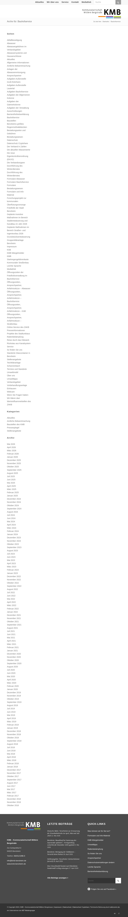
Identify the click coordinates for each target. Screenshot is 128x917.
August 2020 (12, 667)
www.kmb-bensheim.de (16, 864)
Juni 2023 (11, 557)
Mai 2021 (11, 637)
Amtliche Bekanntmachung (18, 66)
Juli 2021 (11, 631)
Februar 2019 (13, 725)
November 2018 (14, 734)
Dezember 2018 (14, 731)
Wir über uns (53, 2)
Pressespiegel (13, 428)
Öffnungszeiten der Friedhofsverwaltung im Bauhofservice (17, 275)
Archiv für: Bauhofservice (19, 21)
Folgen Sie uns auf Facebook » (103, 889)
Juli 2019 (11, 708)
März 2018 (11, 760)
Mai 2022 (11, 599)
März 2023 (11, 567)
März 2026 (11, 450)
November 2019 (14, 696)
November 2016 (14, 802)
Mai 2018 (11, 754)
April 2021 (11, 641)
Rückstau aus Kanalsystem (19, 343)
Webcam (11, 392)
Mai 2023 (11, 560)
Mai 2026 (11, 444)
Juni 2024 (11, 518)
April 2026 (11, 447)
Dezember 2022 (14, 576)
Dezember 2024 (14, 499)
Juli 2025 (11, 476)
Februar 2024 (13, 531)
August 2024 (12, 512)
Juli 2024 (11, 515)
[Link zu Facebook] (119, 913)
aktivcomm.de (115, 907)
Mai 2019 (11, 715)
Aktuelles (39, 2)
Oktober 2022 (13, 583)
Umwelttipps (12, 379)
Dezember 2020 (14, 654)
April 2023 (11, 563)
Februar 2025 (13, 492)
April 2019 (11, 718)
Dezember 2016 (14, 799)
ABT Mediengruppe (28, 910)
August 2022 (12, 589)
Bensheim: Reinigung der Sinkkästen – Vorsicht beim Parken (61, 853)
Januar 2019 (12, 728)
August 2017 (12, 783)
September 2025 (14, 470)
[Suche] (104, 880)
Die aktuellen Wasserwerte (18, 150)
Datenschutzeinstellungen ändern (101, 862)
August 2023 (12, 550)
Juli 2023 (11, 554)
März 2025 (11, 489)
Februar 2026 (13, 454)
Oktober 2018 (13, 738)
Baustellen (11, 121)
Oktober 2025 (13, 466)
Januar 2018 (12, 767)
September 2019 (14, 702)
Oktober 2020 (13, 660)
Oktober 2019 (13, 699)
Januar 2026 (12, 457)
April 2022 (11, 602)
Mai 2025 (11, 483)
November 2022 (14, 580)
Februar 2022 (13, 609)
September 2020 (14, 663)
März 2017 (11, 792)
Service (65, 2)
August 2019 (12, 705)
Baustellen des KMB (16, 424)
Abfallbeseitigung (14, 40)
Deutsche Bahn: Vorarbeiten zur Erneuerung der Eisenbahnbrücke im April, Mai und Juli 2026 (63, 833)
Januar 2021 (12, 650)
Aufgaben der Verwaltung (18, 108)
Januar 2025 (12, 496)
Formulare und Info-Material (99, 836)
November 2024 (14, 502)
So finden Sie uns (14, 350)
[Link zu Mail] (115, 913)
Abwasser (11, 43)
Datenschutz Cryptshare (17, 143)
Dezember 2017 (14, 770)
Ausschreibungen (14, 111)
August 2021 (12, 628)
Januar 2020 (12, 689)
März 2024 (11, 528)
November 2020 (14, 657)
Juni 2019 (11, 712)
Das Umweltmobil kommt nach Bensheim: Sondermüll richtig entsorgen (62, 867)
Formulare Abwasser (16, 179)
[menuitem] (39, 2)
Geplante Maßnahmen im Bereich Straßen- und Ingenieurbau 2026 (18, 230)
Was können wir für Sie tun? (99, 831)
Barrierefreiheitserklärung (18, 114)
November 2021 (14, 618)
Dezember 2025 (14, 460)
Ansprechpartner (14, 75)
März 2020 (11, 683)
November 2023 (14, 541)
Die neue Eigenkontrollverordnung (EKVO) (17, 156)
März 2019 (11, 721)
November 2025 (14, 463)
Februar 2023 (13, 570)
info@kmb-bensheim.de (16, 861)
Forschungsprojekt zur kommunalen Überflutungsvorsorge (16, 201)
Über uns (11, 375)
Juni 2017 (11, 786)
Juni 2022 (11, 596)
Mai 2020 (11, 676)
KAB (9, 250)
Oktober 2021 (13, 621)
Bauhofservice (13, 117)
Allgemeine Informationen (18, 62)
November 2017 (14, 773)
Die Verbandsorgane (16, 162)
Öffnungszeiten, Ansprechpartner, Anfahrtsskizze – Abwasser (18, 285)
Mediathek (86, 2)
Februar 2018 (13, 763)
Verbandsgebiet (13, 382)
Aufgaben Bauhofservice (17, 92)
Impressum (12, 246)
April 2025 (11, 486)
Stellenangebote (14, 359)
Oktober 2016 (13, 805)
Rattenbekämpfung (15, 337)
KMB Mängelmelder (15, 253)
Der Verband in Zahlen (16, 146)
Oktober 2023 (13, 544)
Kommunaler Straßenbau (18, 263)
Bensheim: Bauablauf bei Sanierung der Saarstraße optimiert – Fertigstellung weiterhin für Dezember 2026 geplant (61, 842)
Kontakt (75, 2)
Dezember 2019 (14, 692)
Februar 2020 (13, 686)
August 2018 (12, 744)
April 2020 (11, 680)
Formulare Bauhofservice (18, 182)
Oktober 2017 (13, 776)
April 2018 (11, 757)
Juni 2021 (11, 634)
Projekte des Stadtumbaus (18, 333)
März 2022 (11, 605)
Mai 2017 (11, 789)
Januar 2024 (12, 534)
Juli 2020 (11, 670)
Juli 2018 (11, 747)
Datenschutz (12, 140)
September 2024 (14, 509)
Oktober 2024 (13, 505)
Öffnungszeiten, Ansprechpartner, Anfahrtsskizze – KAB (16, 307)
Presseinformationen (16, 330)
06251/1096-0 (19, 856)
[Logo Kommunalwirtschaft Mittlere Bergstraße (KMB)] (101, 15)
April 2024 (11, 525)
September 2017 (14, 780)
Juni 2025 (11, 479)
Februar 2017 (13, 796)
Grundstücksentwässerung (18, 237)
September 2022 (14, 586)
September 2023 (14, 547)
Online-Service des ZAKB (18, 327)
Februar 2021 (13, 647)
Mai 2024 (11, 521)
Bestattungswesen (15, 137)
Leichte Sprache (14, 266)
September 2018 (14, 741)
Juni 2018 (11, 750)
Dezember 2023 (14, 537)
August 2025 (12, 473)
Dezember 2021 (14, 615)
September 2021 (14, 625)
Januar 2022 (12, 612)
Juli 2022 (11, 592)
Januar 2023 (12, 573)
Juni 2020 (11, 673)
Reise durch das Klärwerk (18, 340)
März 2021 (11, 644)
